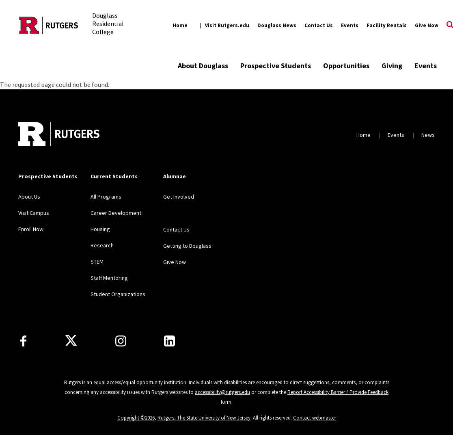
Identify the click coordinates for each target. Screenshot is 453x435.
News (428, 135)
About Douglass (203, 65)
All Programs (106, 196)
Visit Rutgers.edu (227, 25)
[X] (71, 341)
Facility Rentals (387, 25)
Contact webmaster (314, 417)
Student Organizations (118, 294)
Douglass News (276, 25)
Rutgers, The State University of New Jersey (203, 417)
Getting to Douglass (187, 245)
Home (180, 25)
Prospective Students (275, 65)
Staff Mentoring (109, 277)
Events (349, 25)
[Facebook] (23, 340)
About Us (29, 196)
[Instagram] (120, 340)
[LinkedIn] (169, 340)
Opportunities (346, 65)
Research (102, 245)
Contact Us (318, 25)
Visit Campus (33, 212)
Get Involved (178, 196)
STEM (97, 261)
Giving (392, 65)
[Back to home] (58, 135)
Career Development (116, 212)
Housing (100, 229)
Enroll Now (30, 229)
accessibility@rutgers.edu (222, 392)
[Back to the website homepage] (48, 25)
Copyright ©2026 (136, 417)
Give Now (426, 25)
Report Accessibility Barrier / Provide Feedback (337, 392)
